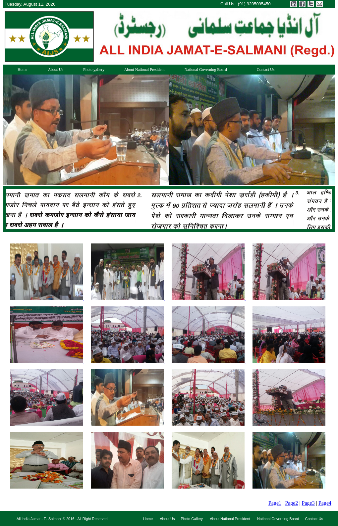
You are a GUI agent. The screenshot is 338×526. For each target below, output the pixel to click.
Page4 (324, 503)
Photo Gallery (192, 519)
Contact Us (259, 69)
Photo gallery (91, 69)
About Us (53, 69)
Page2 (291, 503)
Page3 (308, 503)
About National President (142, 69)
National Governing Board (204, 69)
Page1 (274, 503)
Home (19, 69)
